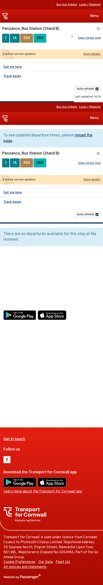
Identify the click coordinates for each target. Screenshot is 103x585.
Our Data (45, 396)
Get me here (12, 68)
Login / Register (90, 5)
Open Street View (89, 38)
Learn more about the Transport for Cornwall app (42, 325)
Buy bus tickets (66, 5)
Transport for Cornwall (5, 16)
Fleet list (63, 396)
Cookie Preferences (19, 396)
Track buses (12, 77)
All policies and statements (24, 401)
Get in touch (14, 272)
